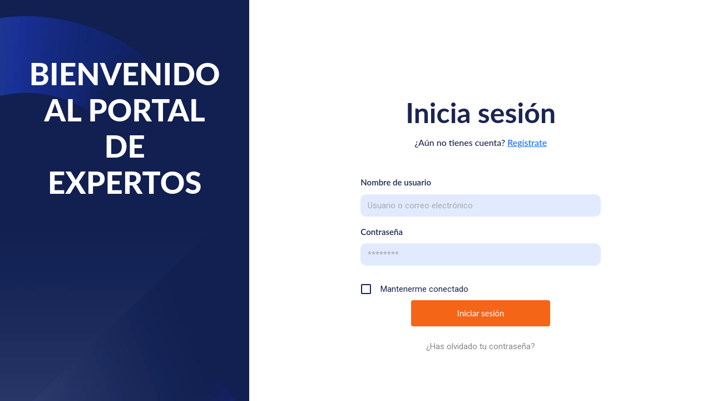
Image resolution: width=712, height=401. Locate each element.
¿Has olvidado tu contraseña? (480, 346)
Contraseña (381, 232)
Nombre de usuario (395, 182)
